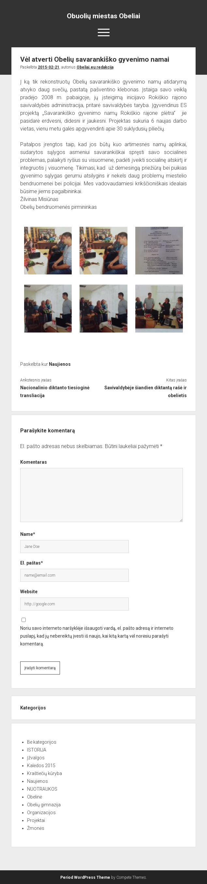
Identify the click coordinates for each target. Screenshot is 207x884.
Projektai (36, 820)
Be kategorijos (41, 742)
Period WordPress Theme (85, 877)
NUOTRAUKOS (42, 789)
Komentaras (33, 462)
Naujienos (60, 364)
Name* (27, 534)
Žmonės (35, 828)
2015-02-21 (48, 67)
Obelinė (34, 796)
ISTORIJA (36, 749)
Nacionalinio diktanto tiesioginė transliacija (55, 391)
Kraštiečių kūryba (44, 773)
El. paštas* (31, 563)
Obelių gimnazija (44, 804)
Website (28, 591)
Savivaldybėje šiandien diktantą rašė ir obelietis (145, 391)
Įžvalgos (36, 757)
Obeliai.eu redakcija (95, 67)
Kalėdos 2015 (41, 765)
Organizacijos (41, 812)
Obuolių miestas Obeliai (103, 16)
